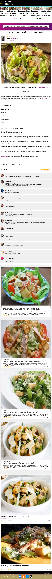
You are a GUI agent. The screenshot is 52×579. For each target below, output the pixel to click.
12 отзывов (10, 40)
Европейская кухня (43, 87)
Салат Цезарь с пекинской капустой (20, 412)
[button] (50, 2)
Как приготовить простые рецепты (7, 3)
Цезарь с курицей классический (18, 463)
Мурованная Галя (16, 38)
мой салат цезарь (17, 230)
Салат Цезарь (6, 307)
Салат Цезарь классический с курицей (21, 309)
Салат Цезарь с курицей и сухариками (21, 361)
